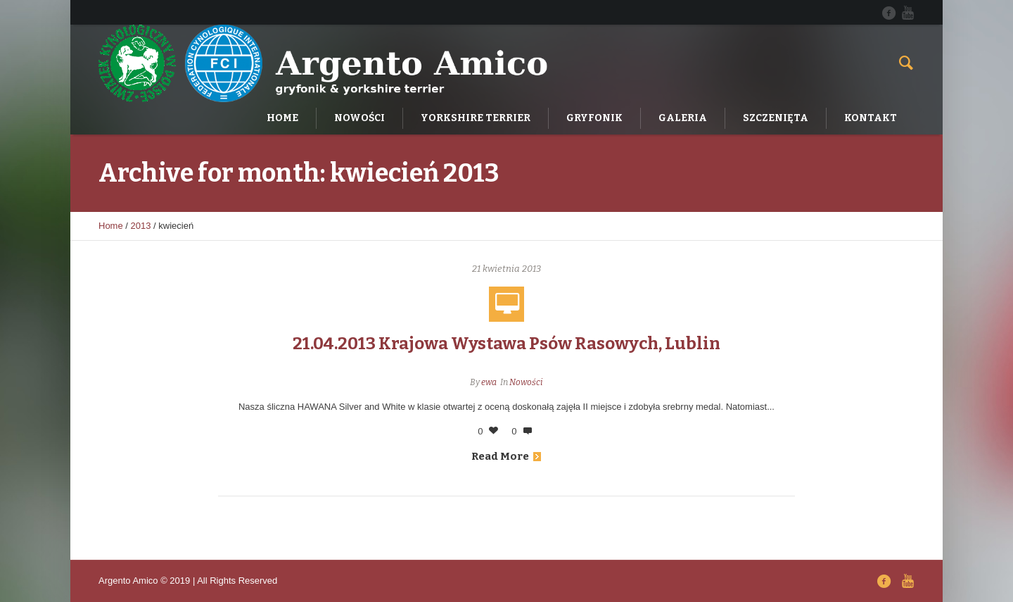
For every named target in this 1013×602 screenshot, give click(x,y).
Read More (506, 456)
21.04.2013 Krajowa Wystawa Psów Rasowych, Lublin (506, 343)
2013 (141, 225)
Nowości (525, 382)
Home (110, 225)
